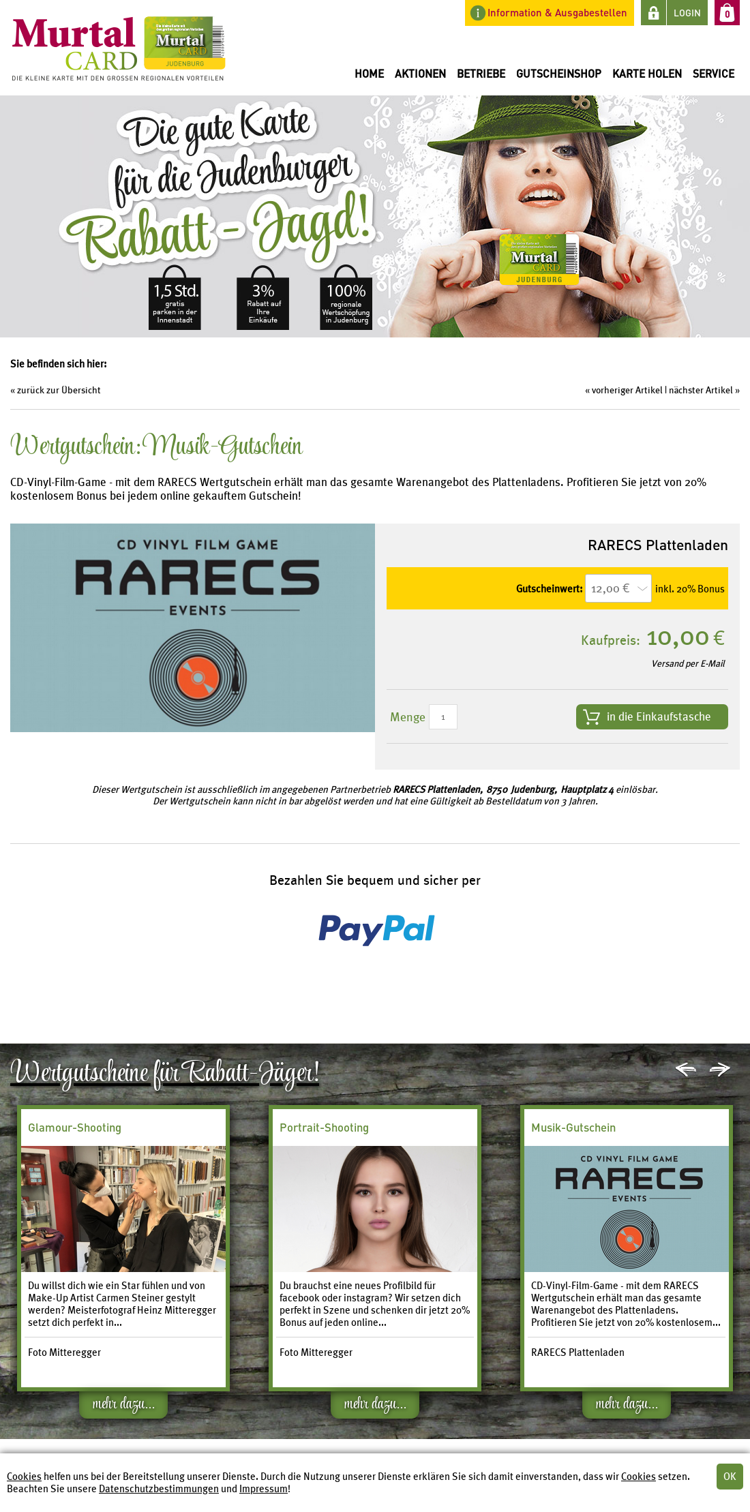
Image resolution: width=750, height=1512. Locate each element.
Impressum (263, 1489)
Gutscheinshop (558, 73)
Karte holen (647, 73)
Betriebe (481, 73)
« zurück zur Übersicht (55, 389)
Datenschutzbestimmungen (159, 1489)
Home (369, 73)
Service (713, 73)
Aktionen (420, 73)
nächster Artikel (701, 389)
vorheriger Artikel (627, 389)
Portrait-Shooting (324, 1127)
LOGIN (687, 12)
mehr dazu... (124, 1406)
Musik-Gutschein (573, 1127)
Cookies (24, 1476)
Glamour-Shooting (74, 1127)
